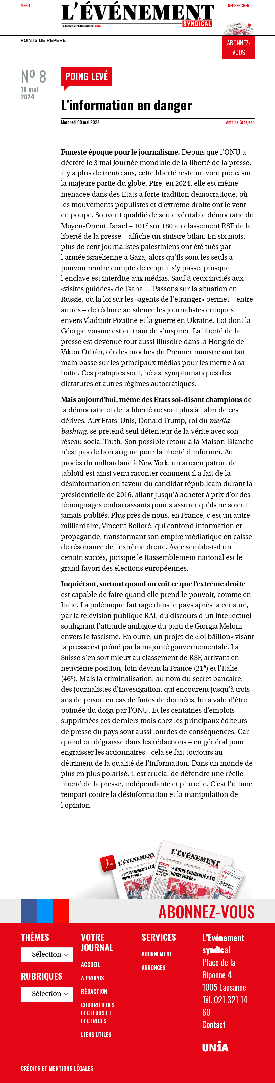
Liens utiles (96, 1034)
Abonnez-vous (239, 47)
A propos (92, 978)
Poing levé (86, 76)
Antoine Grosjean (240, 122)
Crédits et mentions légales (57, 1068)
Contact (214, 1024)
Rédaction (94, 991)
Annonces (154, 967)
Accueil (90, 964)
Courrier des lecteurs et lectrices (98, 1013)
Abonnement (157, 954)
